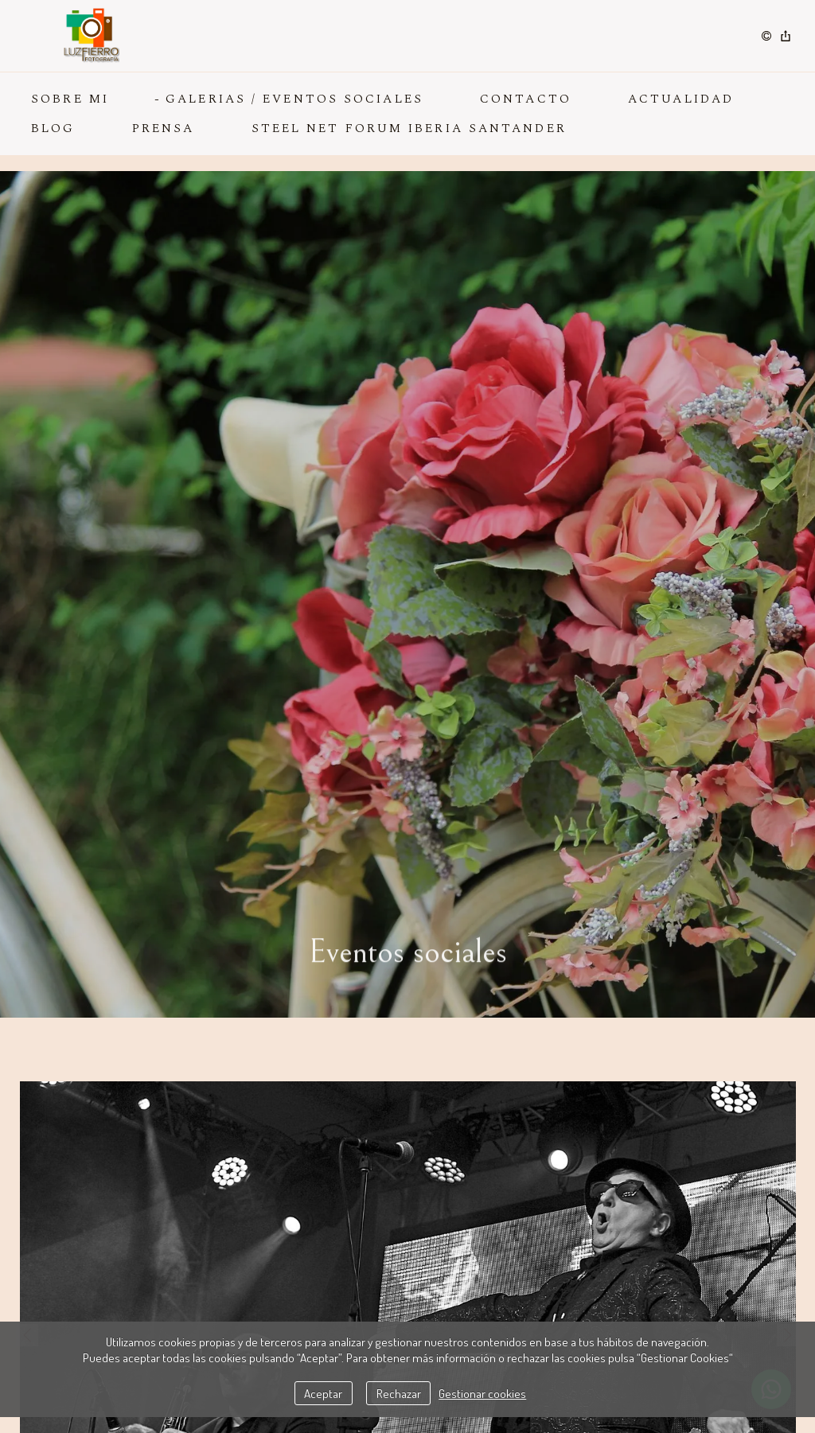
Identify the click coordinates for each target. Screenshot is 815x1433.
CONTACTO (525, 99)
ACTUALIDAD (681, 99)
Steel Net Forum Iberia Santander (409, 128)
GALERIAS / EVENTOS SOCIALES (294, 99)
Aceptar (323, 1393)
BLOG (53, 128)
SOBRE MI (70, 99)
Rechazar (398, 1393)
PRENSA (163, 128)
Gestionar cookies (482, 1393)
